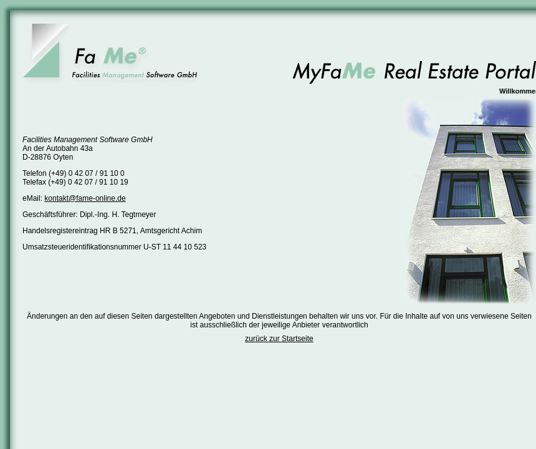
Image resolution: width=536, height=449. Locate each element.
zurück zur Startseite (279, 338)
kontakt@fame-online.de (84, 198)
